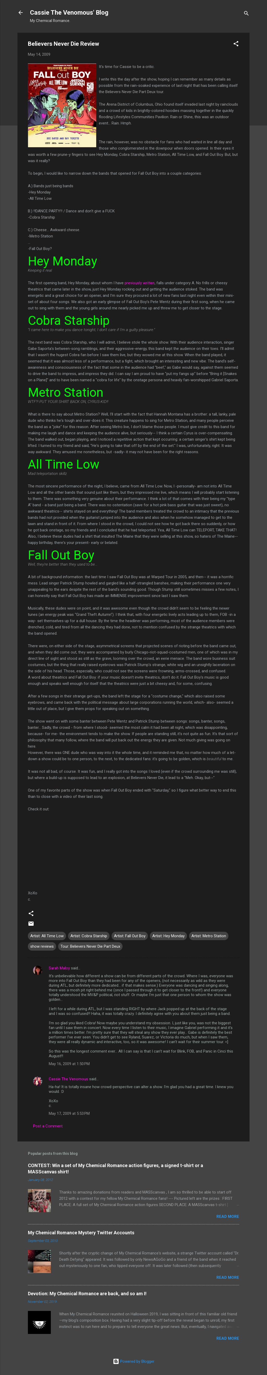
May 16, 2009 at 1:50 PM (69, 1063)
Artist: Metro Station (208, 936)
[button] (236, 45)
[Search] (246, 14)
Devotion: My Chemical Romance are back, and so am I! (87, 1293)
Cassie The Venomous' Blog (69, 12)
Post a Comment (48, 1126)
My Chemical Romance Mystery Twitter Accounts (81, 1232)
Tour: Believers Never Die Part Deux (90, 946)
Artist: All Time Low (47, 936)
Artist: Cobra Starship (88, 936)
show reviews (42, 946)
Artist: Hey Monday (168, 936)
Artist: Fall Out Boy (129, 936)
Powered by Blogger (133, 1361)
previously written (140, 283)
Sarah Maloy (59, 968)
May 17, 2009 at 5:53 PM (69, 1113)
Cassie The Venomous (68, 1079)
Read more (227, 1216)
